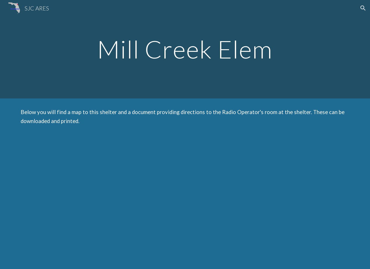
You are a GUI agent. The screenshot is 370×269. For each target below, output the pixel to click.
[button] (363, 8)
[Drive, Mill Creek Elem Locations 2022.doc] (270, 202)
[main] (185, 49)
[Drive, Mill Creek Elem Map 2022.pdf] (99, 202)
